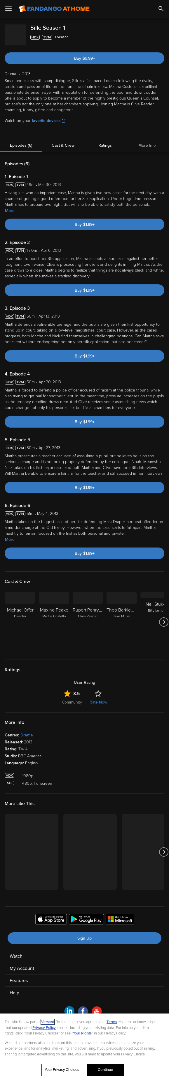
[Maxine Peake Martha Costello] (54, 617)
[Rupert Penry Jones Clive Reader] (87, 617)
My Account (22, 964)
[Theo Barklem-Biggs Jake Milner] (121, 617)
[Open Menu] (8, 8)
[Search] (161, 9)
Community (72, 697)
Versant (47, 1022)
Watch (16, 951)
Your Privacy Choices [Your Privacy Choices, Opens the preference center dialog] (62, 1069)
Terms (112, 1022)
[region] (84, 1046)
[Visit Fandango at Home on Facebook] (83, 1010)
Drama (26, 730)
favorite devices (48, 116)
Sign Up (84, 933)
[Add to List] (161, 37)
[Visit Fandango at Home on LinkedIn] (69, 1010)
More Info (147, 140)
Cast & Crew (63, 140)
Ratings (105, 140)
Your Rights (82, 1033)
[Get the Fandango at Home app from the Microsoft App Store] (120, 915)
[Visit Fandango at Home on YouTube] (96, 1010)
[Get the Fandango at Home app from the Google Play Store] (86, 915)
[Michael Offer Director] (20, 617)
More (10, 205)
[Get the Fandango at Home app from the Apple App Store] (51, 915)
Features (19, 976)
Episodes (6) (21, 140)
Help (14, 988)
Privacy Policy (44, 1027)
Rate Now (98, 697)
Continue (105, 1069)
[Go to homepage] (54, 9)
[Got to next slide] (163, 617)
